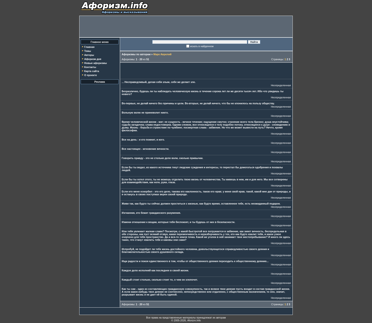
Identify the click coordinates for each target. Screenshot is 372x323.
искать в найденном (202, 46)
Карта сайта (91, 71)
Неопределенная (281, 85)
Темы (87, 51)
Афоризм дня (92, 59)
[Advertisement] (186, 26)
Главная (89, 46)
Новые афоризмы (95, 63)
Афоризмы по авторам (136, 54)
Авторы (89, 55)
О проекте (90, 75)
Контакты (90, 67)
